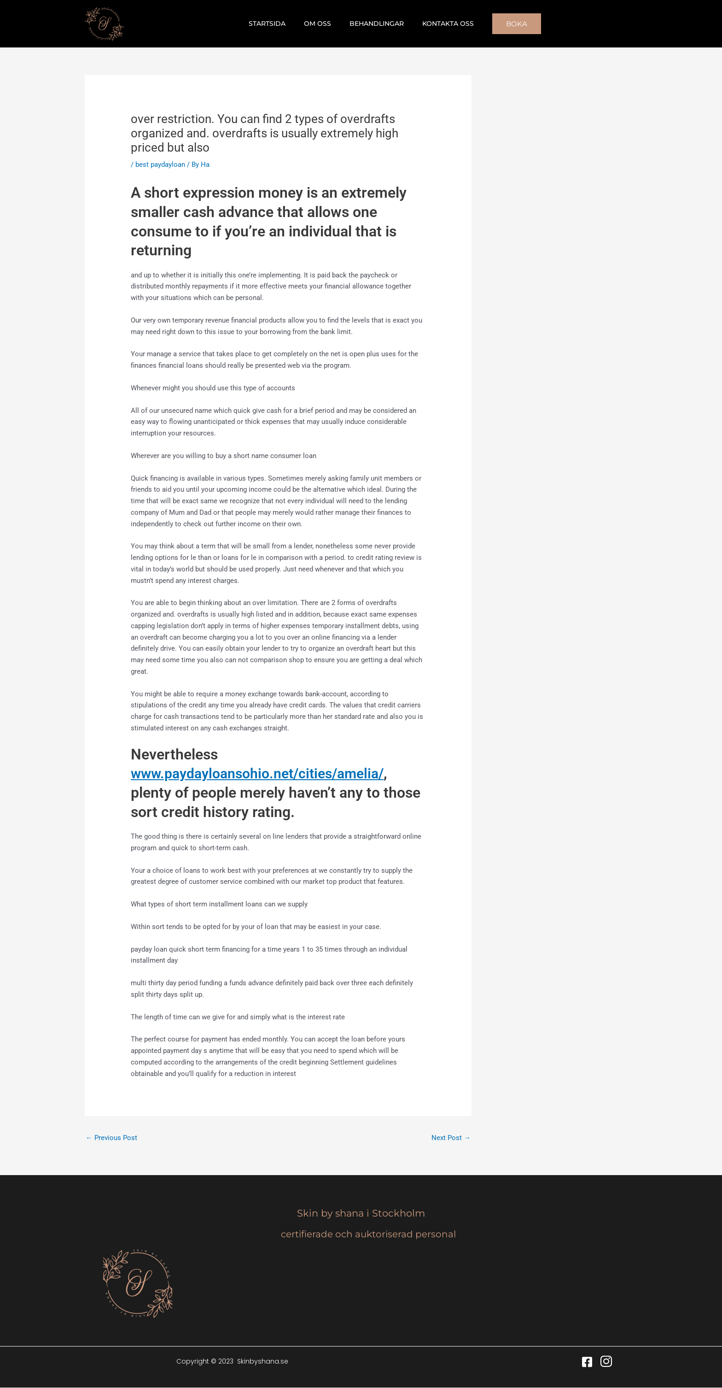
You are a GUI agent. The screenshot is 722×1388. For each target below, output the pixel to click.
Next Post (451, 1138)
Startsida (275, 23)
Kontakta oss (440, 23)
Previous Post (111, 1138)
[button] (505, 23)
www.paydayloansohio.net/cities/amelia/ (265, 773)
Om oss (320, 23)
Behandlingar (374, 23)
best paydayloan (160, 164)
